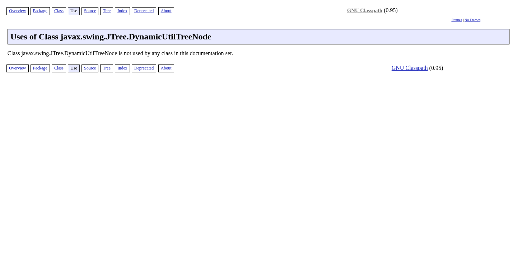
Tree (107, 10)
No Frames (472, 20)
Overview (17, 10)
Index (122, 10)
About (166, 10)
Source (90, 10)
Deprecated (144, 10)
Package (40, 10)
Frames (456, 20)
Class (59, 10)
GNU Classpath (364, 10)
